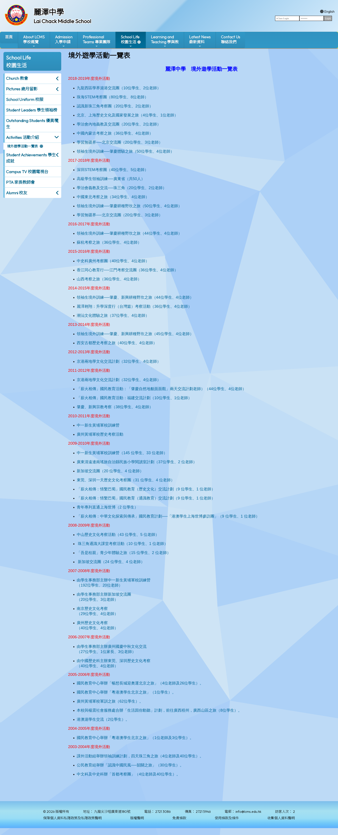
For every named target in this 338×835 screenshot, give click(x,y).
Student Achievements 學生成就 (31, 158)
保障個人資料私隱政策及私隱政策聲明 (72, 818)
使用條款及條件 (227, 818)
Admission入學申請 (63, 41)
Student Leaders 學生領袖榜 (31, 110)
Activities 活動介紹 (22, 137)
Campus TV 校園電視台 (27, 171)
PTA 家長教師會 (20, 182)
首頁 (9, 37)
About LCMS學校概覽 (34, 41)
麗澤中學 (49, 12)
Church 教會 (17, 78)
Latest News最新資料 (200, 41)
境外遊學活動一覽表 (22, 146)
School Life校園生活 (130, 41)
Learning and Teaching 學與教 (165, 41)
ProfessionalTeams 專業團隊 (96, 41)
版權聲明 (137, 818)
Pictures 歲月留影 (22, 88)
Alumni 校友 (16, 192)
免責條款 (179, 818)
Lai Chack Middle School (62, 21)
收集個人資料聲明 (281, 818)
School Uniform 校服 (24, 99)
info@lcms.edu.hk (248, 811)
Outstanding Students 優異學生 (32, 123)
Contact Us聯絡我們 (230, 39)
